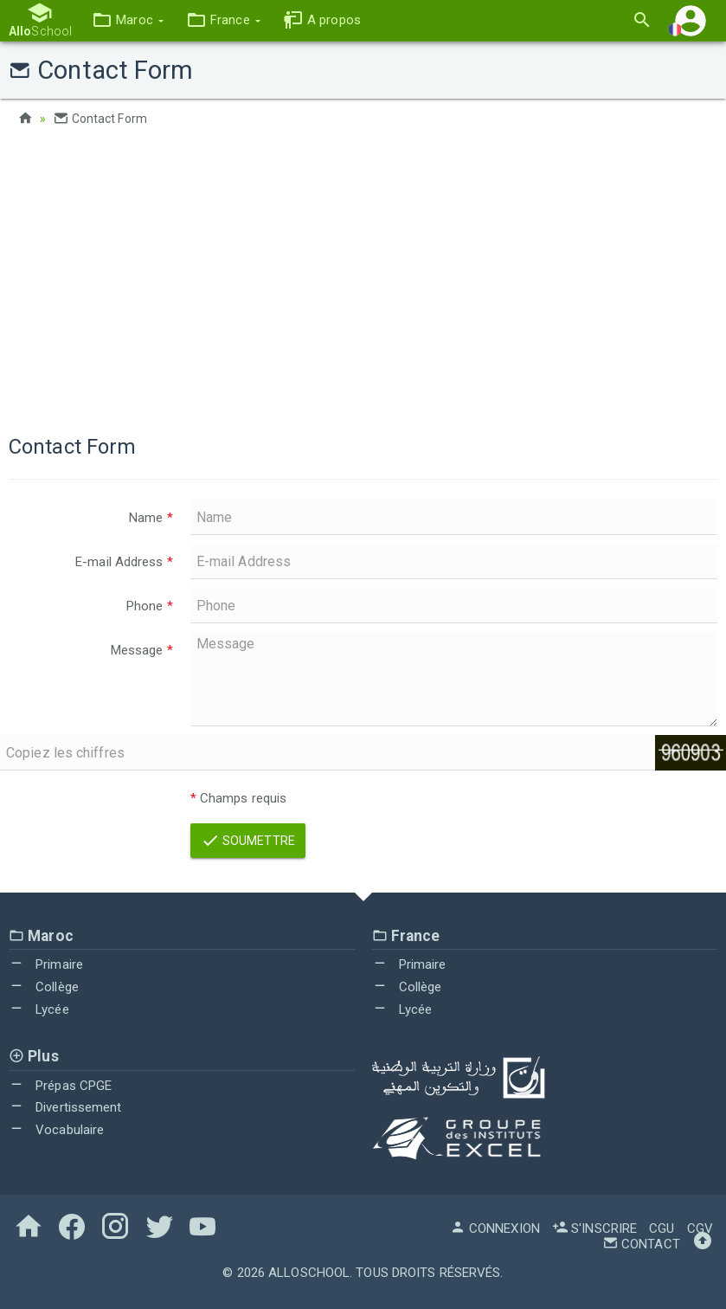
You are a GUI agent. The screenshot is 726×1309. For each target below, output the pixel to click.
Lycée (39, 1009)
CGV (700, 1228)
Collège (44, 987)
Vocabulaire (56, 1130)
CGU (661, 1228)
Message (142, 650)
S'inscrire (594, 1228)
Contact (641, 1244)
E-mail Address (124, 562)
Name (151, 518)
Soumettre (248, 841)
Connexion (495, 1228)
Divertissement (65, 1107)
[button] (127, 20)
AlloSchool (309, 1272)
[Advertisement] (363, 277)
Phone (149, 606)
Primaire (46, 964)
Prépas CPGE (60, 1085)
